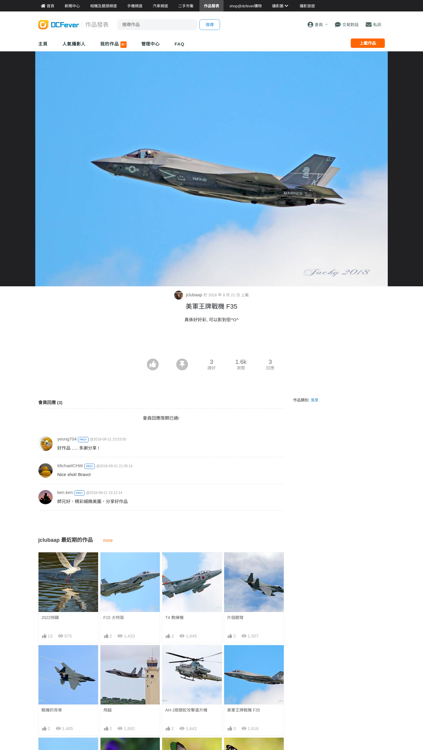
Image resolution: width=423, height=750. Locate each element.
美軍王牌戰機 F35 (243, 710)
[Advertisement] (211, 342)
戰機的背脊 (51, 710)
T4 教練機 (174, 617)
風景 (314, 400)
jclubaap (188, 294)
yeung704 (67, 438)
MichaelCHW (70, 465)
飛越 (107, 710)
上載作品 (368, 43)
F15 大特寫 (113, 617)
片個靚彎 (235, 617)
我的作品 (113, 44)
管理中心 (150, 43)
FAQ (179, 43)
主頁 (43, 43)
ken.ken (65, 492)
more (108, 540)
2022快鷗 (50, 617)
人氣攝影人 (74, 43)
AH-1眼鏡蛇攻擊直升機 (186, 710)
